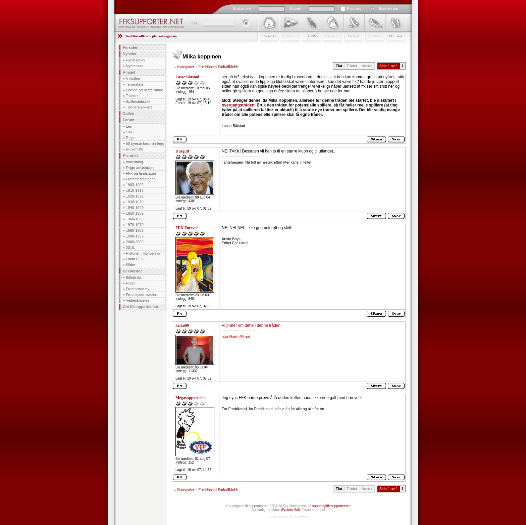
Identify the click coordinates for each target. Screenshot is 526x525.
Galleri (370, 46)
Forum (349, 46)
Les (129, 126)
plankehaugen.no (164, 36)
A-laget (129, 72)
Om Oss (392, 46)
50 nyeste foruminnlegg (145, 143)
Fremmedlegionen (141, 179)
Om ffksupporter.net (140, 307)
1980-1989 (135, 230)
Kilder (130, 265)
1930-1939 (135, 202)
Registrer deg (388, 8)
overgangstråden (238, 105)
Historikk (131, 156)
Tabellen (133, 96)
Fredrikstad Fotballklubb (218, 66)
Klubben (287, 46)
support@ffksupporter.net (331, 506)
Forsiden (266, 46)
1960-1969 (135, 219)
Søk (194, 22)
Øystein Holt (290, 510)
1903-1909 (135, 185)
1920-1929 (135, 196)
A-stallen (133, 79)
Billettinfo (133, 277)
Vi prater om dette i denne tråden (251, 325)
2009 (305, 46)
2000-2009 (135, 242)
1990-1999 (135, 236)
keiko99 (182, 325)
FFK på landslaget (141, 173)
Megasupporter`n (190, 397)
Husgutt (182, 151)
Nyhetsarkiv (135, 60)
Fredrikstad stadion (141, 295)
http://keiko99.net (236, 337)
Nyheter (130, 54)
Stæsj (327, 46)
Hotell (130, 283)
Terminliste (135, 84)
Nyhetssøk (134, 66)
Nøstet (366, 66)
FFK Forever (186, 227)
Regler (131, 138)
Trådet (352, 66)
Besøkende (133, 271)
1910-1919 (135, 190)
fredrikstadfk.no (137, 36)
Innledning (134, 162)
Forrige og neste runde (144, 90)
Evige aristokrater (140, 168)
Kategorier (185, 66)
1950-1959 (135, 213)
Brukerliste (134, 149)
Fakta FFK (134, 259)
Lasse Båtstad (187, 77)
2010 (130, 248)
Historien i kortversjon (143, 253)
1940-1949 (135, 208)
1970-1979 (135, 225)
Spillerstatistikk (138, 101)
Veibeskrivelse (137, 300)
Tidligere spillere (139, 107)
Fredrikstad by (137, 289)
